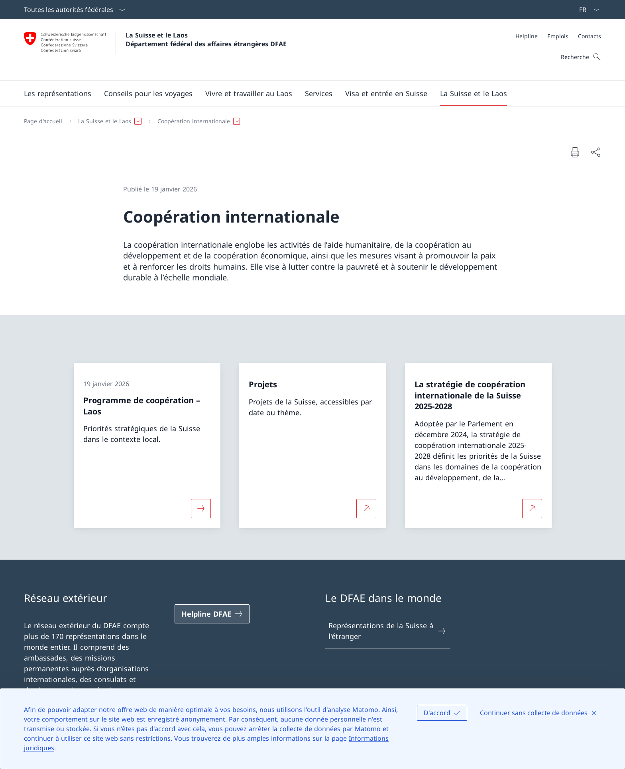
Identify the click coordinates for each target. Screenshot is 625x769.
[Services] (319, 93)
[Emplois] (557, 36)
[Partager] (595, 152)
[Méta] (558, 36)
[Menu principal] (306, 93)
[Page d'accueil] (43, 121)
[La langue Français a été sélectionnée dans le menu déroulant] (586, 9)
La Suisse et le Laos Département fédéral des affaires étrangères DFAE (206, 39)
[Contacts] (589, 36)
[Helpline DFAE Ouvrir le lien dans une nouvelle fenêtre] (212, 613)
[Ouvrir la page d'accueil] (155, 49)
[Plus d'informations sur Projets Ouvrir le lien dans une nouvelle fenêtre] (366, 508)
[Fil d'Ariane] (309, 121)
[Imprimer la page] (574, 152)
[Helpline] (526, 36)
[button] (58, 93)
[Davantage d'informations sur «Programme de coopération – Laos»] (201, 508)
